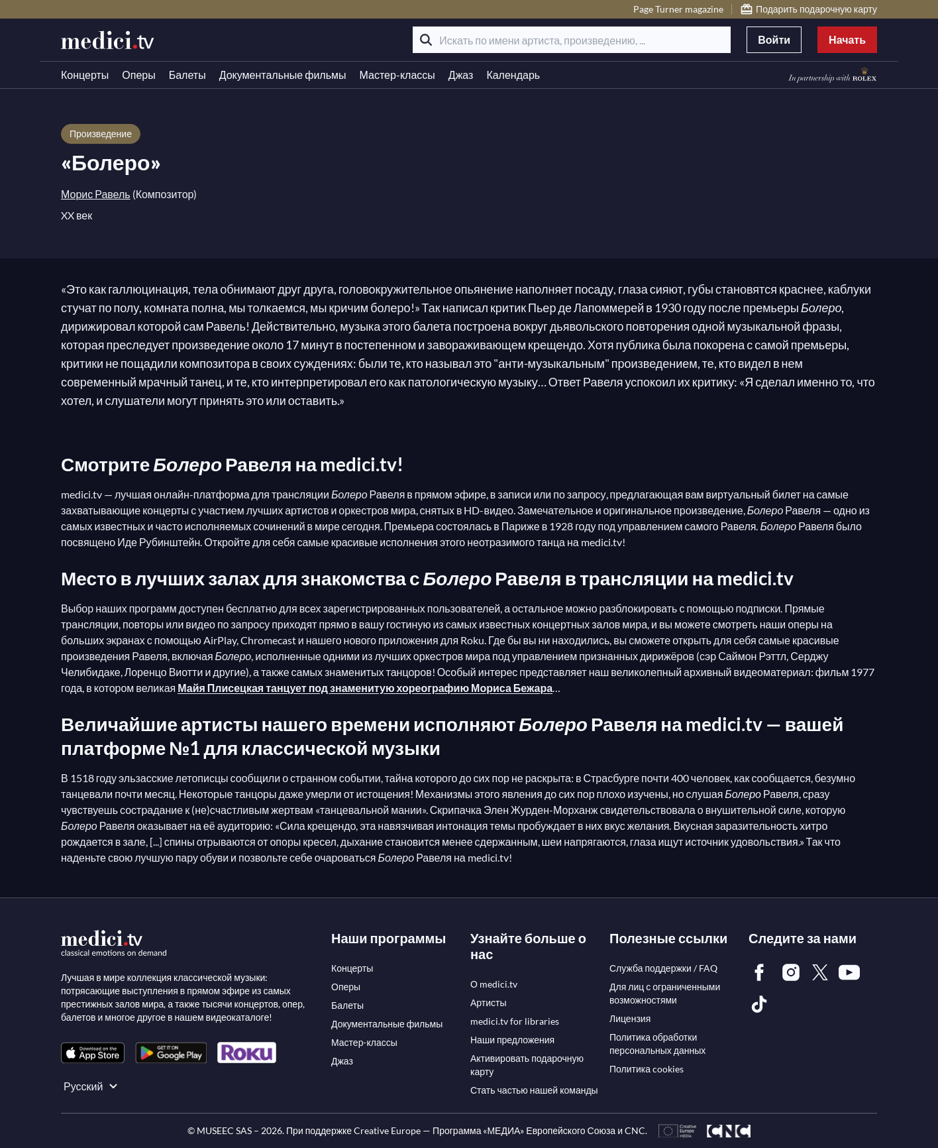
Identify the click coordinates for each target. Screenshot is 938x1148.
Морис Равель (95, 194)
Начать (847, 39)
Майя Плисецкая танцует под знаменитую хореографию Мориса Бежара (365, 687)
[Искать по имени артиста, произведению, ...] (572, 40)
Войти (774, 39)
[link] (93, 1053)
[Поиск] (426, 40)
